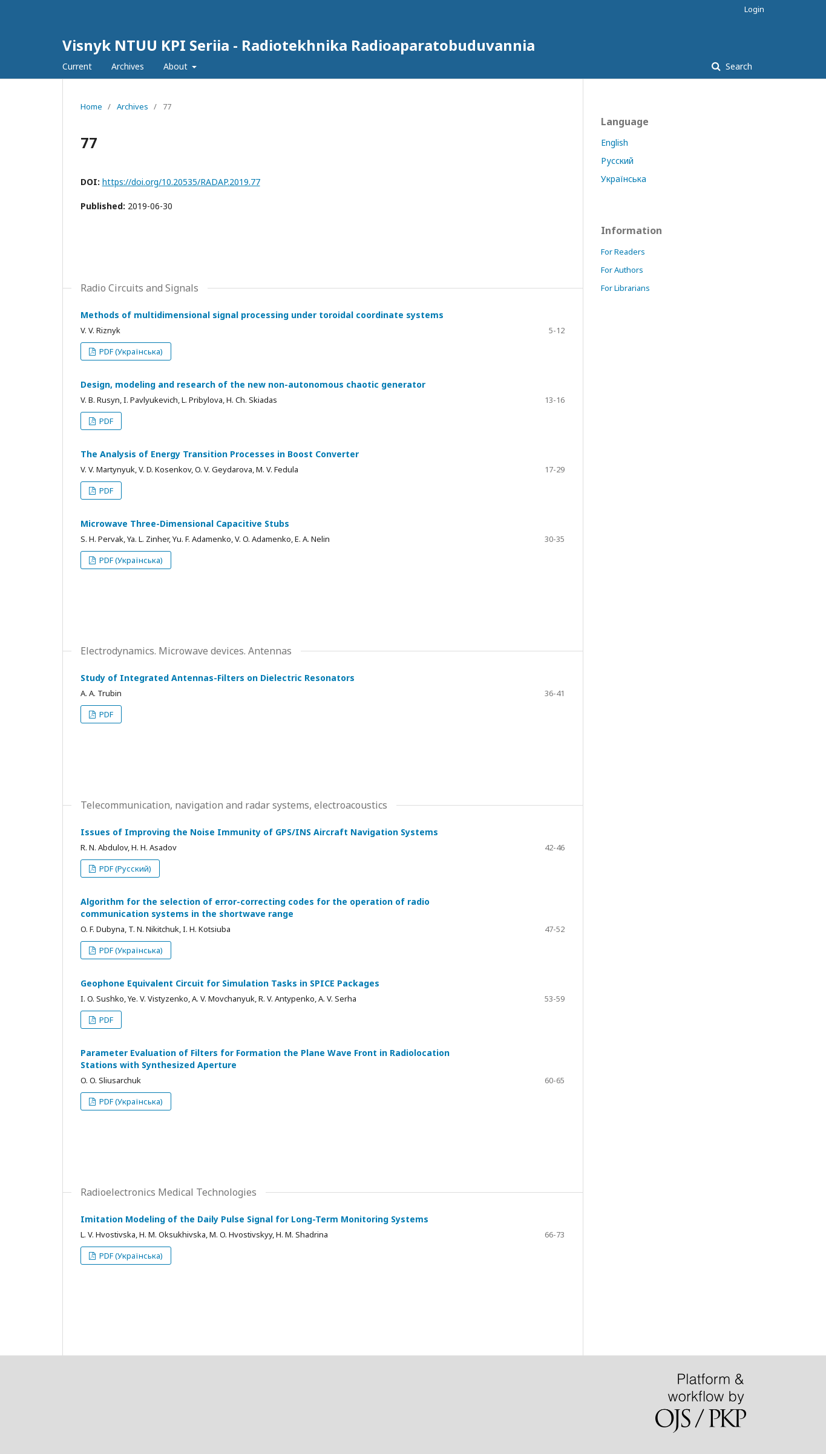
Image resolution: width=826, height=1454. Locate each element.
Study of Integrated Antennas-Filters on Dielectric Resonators (217, 677)
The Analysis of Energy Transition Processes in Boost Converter (219, 454)
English (614, 142)
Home (91, 106)
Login (754, 9)
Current (77, 66)
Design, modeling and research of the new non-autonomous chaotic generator (252, 384)
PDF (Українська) (130, 351)
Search (737, 66)
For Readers (623, 251)
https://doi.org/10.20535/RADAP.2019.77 (181, 181)
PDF (105, 421)
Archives (127, 66)
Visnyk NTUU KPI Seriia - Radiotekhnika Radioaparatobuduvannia (298, 45)
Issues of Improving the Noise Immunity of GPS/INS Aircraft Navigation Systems (259, 832)
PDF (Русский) (124, 868)
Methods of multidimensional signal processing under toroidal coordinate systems (262, 315)
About (176, 66)
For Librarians (625, 287)
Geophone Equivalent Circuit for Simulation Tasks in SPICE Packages (229, 983)
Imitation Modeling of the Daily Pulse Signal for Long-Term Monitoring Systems (254, 1219)
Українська (623, 178)
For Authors (622, 269)
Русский (617, 160)
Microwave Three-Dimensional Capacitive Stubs (184, 523)
